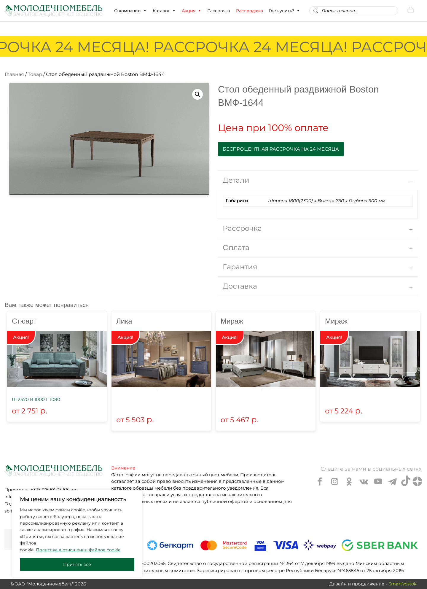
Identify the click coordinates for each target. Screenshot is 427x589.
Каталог (164, 11)
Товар (35, 74)
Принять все (77, 564)
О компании (130, 11)
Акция (191, 11)
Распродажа (249, 10)
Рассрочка (218, 10)
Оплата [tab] (236, 247)
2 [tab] (166, 389)
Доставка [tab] (240, 286)
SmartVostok (402, 584)
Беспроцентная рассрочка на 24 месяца (281, 149)
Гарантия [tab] (240, 266)
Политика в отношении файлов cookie (78, 550)
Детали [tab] (236, 180)
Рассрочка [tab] (242, 228)
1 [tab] (157, 389)
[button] (145, 11)
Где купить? (284, 11)
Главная (14, 74)
